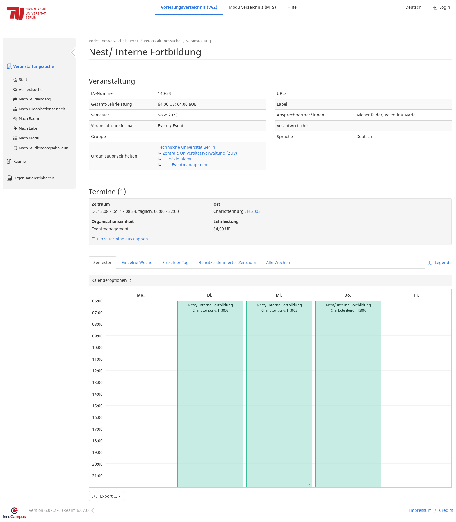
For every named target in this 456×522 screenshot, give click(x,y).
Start (20, 79)
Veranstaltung (198, 40)
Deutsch (413, 7)
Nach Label (25, 128)
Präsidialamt (179, 159)
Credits (446, 510)
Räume (16, 161)
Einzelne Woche (137, 262)
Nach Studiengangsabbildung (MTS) (44, 148)
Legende (440, 262)
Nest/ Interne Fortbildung (210, 304)
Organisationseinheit (113, 221)
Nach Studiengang (32, 99)
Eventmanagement (190, 164)
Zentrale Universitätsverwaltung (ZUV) (200, 153)
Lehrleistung (226, 221)
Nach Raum (26, 118)
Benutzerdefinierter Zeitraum (227, 262)
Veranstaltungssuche (30, 66)
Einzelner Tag (175, 262)
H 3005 (253, 211)
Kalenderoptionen (110, 280)
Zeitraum (101, 204)
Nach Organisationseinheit (39, 109)
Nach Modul (26, 138)
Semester (102, 262)
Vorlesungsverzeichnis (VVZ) (189, 7)
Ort (216, 204)
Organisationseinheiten (30, 178)
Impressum (420, 510)
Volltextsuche (27, 89)
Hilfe (292, 7)
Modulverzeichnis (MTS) (252, 7)
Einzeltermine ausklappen (120, 239)
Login (441, 7)
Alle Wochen (278, 262)
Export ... (106, 496)
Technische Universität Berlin (186, 147)
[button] (240, 483)
